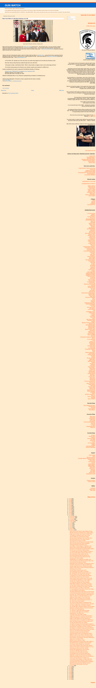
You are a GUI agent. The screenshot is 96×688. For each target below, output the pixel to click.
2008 (70, 673)
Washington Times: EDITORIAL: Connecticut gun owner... (82, 563)
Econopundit (92, 420)
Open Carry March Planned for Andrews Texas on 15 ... (81, 621)
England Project (91, 459)
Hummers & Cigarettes (90, 297)
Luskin (93, 318)
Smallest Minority (91, 373)
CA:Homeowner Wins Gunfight (76, 558)
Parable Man (92, 343)
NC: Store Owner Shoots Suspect (77, 601)
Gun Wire (93, 289)
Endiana (93, 270)
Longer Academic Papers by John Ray (87, 168)
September (72, 520)
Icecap (93, 299)
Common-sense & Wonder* (89, 246)
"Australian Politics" (91, 158)
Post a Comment (6, 88)
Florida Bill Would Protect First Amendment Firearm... (81, 633)
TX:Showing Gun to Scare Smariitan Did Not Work (80, 575)
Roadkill (93, 362)
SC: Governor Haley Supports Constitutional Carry (80, 602)
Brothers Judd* (92, 234)
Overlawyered (92, 342)
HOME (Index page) (90, 26)
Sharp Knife (92, 369)
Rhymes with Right (91, 358)
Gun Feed (93, 288)
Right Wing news (91, 361)
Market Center (92, 323)
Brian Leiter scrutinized (90, 233)
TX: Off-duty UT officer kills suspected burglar (79, 610)
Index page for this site (90, 150)
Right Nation (92, 359)
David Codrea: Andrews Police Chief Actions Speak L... (81, 645)
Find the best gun (91, 276)
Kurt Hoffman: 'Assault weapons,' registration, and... (81, 546)
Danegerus (92, 255)
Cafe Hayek (92, 419)
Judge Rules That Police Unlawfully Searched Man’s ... (81, 615)
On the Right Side (91, 339)
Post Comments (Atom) (13, 93)
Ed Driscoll (92, 266)
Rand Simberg (92, 353)
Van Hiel (93, 201)
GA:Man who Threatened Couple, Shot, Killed (79, 580)
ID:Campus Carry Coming (75, 568)
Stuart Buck (92, 377)
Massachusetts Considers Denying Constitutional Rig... (81, 636)
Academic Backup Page (90, 171)
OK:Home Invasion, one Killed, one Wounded (79, 587)
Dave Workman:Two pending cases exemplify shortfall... (82, 541)
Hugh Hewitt (92, 296)
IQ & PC (93, 462)
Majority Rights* (91, 465)
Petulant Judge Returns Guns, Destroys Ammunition (81, 566)
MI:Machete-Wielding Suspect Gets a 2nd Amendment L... (82, 656)
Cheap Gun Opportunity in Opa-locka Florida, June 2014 (82, 603)
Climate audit (92, 242)
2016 (70, 512)
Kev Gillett (93, 439)
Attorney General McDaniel (47, 48)
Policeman (92, 469)
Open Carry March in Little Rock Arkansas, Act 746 (80, 595)
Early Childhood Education (89, 405)
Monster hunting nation (90, 329)
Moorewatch (92, 330)
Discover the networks (90, 259)
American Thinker (91, 216)
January (72, 665)
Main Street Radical (91, 319)
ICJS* (94, 441)
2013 (70, 666)
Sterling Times (92, 472)
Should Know (92, 370)
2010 (70, 671)
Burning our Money (91, 457)
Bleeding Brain (92, 227)
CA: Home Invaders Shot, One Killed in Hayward (80, 605)
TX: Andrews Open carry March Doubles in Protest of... (81, 551)
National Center (91, 331)
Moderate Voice (91, 328)
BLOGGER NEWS (91, 228)
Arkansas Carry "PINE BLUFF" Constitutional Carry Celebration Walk (20, 71)
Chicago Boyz (92, 418)
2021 (70, 505)
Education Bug (92, 406)
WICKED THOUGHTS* (90, 394)
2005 (70, 677)
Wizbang (93, 397)
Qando (93, 350)
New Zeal (93, 335)
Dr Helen (93, 263)
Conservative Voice (91, 249)
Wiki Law (93, 395)
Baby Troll (93, 221)
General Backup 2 (91, 173)
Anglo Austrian (92, 455)
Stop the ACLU (92, 376)
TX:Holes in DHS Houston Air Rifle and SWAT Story (81, 564)
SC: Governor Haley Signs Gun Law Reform (79, 611)
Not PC (93, 338)
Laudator (93, 314)
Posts (69, 17)
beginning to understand (52, 56)
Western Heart (92, 162)
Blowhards (92, 230)
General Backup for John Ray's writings (86, 172)
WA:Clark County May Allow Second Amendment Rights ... (82, 548)
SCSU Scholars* (91, 366)
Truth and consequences (89, 381)
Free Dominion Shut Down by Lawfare (78, 562)
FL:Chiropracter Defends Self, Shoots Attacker (80, 582)
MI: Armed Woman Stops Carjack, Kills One (79, 554)
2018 (70, 509)
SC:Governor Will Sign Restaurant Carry (78, 650)
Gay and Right (92, 280)
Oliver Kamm (92, 468)
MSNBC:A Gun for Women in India (77, 640)
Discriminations (91, 260)
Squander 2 (92, 374)
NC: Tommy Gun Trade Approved (77, 609)
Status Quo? (92, 193)
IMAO (94, 298)
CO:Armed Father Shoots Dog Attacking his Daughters (81, 661)
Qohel (93, 351)
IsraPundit (93, 488)
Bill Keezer (92, 225)
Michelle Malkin (91, 327)
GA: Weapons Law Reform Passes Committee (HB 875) (82, 627)
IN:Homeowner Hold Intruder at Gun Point (79, 664)
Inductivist (93, 300)
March (71, 528)
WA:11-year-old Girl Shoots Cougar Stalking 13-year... (81, 531)
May (71, 525)
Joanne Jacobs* (91, 408)
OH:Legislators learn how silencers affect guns (80, 653)
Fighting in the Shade (90, 275)
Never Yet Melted (91, 334)
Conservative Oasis (91, 248)
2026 (70, 498)
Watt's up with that (91, 390)
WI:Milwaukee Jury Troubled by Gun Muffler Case (80, 559)
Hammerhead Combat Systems (88, 292)
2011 (70, 669)
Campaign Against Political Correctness (86, 458)
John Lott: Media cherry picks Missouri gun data (80, 556)
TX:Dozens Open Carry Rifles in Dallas (78, 614)
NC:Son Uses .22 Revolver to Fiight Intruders (79, 550)
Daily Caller (92, 254)
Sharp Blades (92, 367)
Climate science (91, 243)
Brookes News (92, 436)
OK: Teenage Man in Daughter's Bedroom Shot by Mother (82, 606)
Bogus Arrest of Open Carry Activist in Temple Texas (81, 533)
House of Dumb (91, 461)
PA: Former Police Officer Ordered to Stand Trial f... (81, 552)
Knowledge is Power (90, 311)
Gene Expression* (91, 281)
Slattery (93, 444)
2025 (70, 500)
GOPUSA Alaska (91, 286)
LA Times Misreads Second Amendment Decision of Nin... (82, 593)
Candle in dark (92, 237)
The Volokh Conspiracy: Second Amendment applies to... (82, 623)
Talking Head (92, 378)
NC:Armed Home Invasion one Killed (77, 540)
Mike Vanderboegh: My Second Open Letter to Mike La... (82, 641)
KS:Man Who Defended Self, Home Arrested (79, 649)
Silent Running (92, 372)
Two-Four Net (92, 382)
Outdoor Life (92, 341)
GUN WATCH (13, 5)
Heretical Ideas (92, 294)
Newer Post (3, 90)
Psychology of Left (91, 192)
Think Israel (92, 490)
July (71, 523)
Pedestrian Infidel (91, 345)
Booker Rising (92, 232)
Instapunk (93, 301)
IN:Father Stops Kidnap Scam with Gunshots (79, 576)
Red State (93, 355)
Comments (70, 19)
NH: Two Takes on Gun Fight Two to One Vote (79, 574)
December (72, 516)
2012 (70, 668)
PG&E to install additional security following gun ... (80, 618)
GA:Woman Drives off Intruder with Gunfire (79, 652)
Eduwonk (93, 407)
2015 (70, 513)
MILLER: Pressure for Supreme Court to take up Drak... (81, 532)
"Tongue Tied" (92, 156)
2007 (70, 675)
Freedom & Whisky (91, 480)
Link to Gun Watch (6, 80)
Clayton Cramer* (91, 241)
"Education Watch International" (88, 159)
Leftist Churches (91, 187)
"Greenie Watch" (91, 161)
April (71, 527)
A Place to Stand (91, 481)
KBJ (94, 310)
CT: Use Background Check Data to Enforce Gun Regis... (82, 589)
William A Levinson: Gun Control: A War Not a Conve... (81, 634)
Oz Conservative (91, 442)
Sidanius (93, 202)
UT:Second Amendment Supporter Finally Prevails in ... (81, 660)
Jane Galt (93, 423)
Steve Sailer (92, 375)
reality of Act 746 (27, 46)
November (72, 517)
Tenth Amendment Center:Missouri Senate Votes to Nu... (82, 560)
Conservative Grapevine (90, 247)
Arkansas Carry (40, 55)
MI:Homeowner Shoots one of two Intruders (79, 648)
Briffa (94, 456)
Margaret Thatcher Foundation (88, 322)
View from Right (91, 386)
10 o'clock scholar (91, 213)
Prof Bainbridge (91, 348)
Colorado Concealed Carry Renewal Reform (79, 632)
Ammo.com (92, 217)
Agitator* (93, 214)
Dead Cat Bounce (91, 256)
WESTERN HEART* (90, 446)
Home (32, 90)
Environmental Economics (89, 422)
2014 (70, 515)
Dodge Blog (92, 262)
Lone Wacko (92, 316)
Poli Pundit (92, 346)
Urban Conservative (90, 383)
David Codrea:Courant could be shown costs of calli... (81, 578)
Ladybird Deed (92, 312)
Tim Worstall (92, 380)
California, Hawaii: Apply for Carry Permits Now (80, 597)
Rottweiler (93, 364)
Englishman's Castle (90, 473)
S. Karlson (93, 424)
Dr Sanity (93, 264)
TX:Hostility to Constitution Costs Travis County (80, 535)
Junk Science (92, 308)
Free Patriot (92, 278)
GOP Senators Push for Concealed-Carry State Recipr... (82, 619)
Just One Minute (91, 309)
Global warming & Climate (89, 284)
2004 (70, 679)
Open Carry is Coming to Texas (76, 638)
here (94, 115)
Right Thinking (92, 360)
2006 (70, 676)
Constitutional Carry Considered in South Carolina (80, 642)
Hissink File (92, 440)
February (72, 529)
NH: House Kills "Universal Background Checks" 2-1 (81, 599)
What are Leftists (91, 191)
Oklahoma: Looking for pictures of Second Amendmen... (82, 607)
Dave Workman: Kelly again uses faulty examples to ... (81, 626)
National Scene (91, 332)
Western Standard (91, 391)
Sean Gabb (92, 471)
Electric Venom (92, 269)
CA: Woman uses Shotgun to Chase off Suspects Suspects (82, 625)
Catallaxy (93, 437)
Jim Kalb (93, 306)
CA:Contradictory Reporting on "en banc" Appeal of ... (81, 579)
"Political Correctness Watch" (89, 160)
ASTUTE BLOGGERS (90, 220)
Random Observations (90, 352)
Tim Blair (93, 445)
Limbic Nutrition (91, 463)
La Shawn (93, 313)
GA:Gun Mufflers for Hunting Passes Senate (79, 536)
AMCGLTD (92, 215)
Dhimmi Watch (92, 258)
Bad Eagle (93, 222)
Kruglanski (92, 203)
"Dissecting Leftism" (91, 157)
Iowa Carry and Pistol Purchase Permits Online (80, 630)
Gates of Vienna (91, 279)
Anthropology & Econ (90, 219)
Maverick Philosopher (90, 324)
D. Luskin (93, 425)
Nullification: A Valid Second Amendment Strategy (80, 654)
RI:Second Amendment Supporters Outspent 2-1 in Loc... (82, 646)
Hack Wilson (92, 290)
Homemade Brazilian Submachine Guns (78, 544)
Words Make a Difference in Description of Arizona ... (81, 583)
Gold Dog (93, 285)
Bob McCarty (92, 231)
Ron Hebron (92, 363)
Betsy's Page (92, 224)
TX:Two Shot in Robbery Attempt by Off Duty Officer (81, 585)
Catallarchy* (92, 238)
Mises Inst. (92, 427)
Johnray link (92, 169)
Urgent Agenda (92, 384)
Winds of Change (91, 396)
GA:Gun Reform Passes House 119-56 (78, 570)
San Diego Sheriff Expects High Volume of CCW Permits (82, 591)
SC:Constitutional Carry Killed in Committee (79, 571)
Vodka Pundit (92, 388)
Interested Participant (90, 303)
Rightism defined (91, 185)
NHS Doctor (92, 467)
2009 (70, 672)
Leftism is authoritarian (90, 194)
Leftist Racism (92, 188)
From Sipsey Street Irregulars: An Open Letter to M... (81, 658)
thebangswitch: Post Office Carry (77, 613)
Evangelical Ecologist (90, 274)
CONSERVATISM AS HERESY (88, 183)
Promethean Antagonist (90, 349)
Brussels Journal (91, 235)
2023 (70, 502)
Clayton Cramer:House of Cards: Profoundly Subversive (82, 567)
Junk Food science (91, 307)
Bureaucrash (92, 236)
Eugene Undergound (90, 273)
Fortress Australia (91, 438)
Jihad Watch (92, 305)
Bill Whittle (92, 392)
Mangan (93, 321)
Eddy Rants (92, 268)
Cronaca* (93, 253)
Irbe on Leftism (92, 195)
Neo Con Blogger (91, 333)
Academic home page (90, 170)
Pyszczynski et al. (91, 204)
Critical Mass (92, 252)
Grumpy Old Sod (91, 287)
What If (93, 393)
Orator (93, 340)
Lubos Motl (92, 317)
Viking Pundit (92, 387)
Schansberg (92, 365)
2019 (70, 508)
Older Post (61, 90)
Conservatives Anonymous (89, 251)
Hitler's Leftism (92, 295)
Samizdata (92, 470)
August (71, 521)
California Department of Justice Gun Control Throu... (81, 617)
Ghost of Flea (92, 282)
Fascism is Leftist (91, 189)
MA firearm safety (91, 320)
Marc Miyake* (92, 409)
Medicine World (91, 326)
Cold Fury (93, 245)
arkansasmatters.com (21, 57)
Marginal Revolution (90, 426)
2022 (70, 504)
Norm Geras (92, 460)
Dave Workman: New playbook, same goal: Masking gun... (82, 637)
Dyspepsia (92, 267)
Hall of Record (92, 291)
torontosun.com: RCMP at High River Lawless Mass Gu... (82, 594)
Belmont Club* (92, 223)
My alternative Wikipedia (90, 174)
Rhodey (93, 356)
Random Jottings (91, 354)
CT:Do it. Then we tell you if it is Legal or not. (79, 657)
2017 (70, 511)
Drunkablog (92, 265)
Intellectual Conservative (89, 302)
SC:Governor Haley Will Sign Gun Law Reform (80, 644)
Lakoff (93, 200)
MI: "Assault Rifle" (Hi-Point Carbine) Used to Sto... (80, 572)
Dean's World (92, 257)
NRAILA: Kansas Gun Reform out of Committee (80, 598)
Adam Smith (92, 416)
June (71, 524)
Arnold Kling (92, 417)
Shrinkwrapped (92, 371)
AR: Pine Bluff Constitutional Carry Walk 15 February (81, 586)
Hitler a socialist (91, 190)
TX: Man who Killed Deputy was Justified (78, 622)
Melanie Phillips (91, 466)
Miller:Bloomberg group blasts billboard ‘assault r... (80, 662)
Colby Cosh (92, 244)
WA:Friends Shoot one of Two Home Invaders (79, 539)
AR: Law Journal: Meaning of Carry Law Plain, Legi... (81, 537)
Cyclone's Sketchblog (90, 447)
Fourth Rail (92, 277)
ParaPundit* (92, 344)
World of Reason (91, 398)
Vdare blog (92, 385)
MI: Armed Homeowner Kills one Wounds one (79, 555)
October (72, 519)
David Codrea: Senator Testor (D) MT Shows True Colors (82, 629)
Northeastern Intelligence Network (87, 337)
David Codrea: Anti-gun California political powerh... (81, 547)
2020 (70, 507)
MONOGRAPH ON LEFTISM (88, 181)
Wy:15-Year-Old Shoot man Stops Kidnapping (79, 543)
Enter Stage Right (91, 271)
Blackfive (93, 226)
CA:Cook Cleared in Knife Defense (77, 590)
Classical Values (91, 239)
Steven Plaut (92, 489)
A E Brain (93, 435)
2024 (70, 501)
